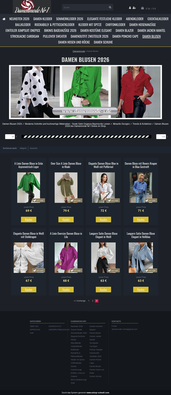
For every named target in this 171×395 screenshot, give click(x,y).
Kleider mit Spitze (89, 24)
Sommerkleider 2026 (69, 18)
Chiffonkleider (115, 24)
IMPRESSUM (35, 330)
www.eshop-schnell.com (98, 393)
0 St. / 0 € (151, 8)
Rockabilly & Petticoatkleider (54, 24)
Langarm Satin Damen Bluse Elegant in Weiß (103, 235)
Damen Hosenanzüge (142, 24)
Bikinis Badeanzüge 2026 (60, 30)
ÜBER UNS (34, 326)
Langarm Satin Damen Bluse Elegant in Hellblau (141, 235)
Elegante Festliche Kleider (104, 18)
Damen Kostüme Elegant (96, 30)
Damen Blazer (125, 30)
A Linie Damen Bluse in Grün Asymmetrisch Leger (28, 165)
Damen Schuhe (103, 42)
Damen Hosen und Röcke (74, 42)
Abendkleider (134, 18)
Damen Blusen (151, 36)
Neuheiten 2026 (19, 18)
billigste (23, 148)
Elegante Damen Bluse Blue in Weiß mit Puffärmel (103, 165)
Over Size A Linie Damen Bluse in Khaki (66, 165)
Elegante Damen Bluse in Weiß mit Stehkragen (28, 235)
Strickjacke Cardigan (24, 36)
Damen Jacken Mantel (151, 30)
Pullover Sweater (55, 36)
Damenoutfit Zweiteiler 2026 (89, 36)
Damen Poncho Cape (125, 36)
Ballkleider (23, 24)
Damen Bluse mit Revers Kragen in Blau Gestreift (141, 165)
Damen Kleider (42, 18)
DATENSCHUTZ (55, 326)
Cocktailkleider (158, 18)
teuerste (33, 148)
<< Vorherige (80, 301)
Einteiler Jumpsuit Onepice (23, 30)
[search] (110, 7)
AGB (31, 333)
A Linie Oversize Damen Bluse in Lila (66, 235)
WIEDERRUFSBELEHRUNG (57, 330)
